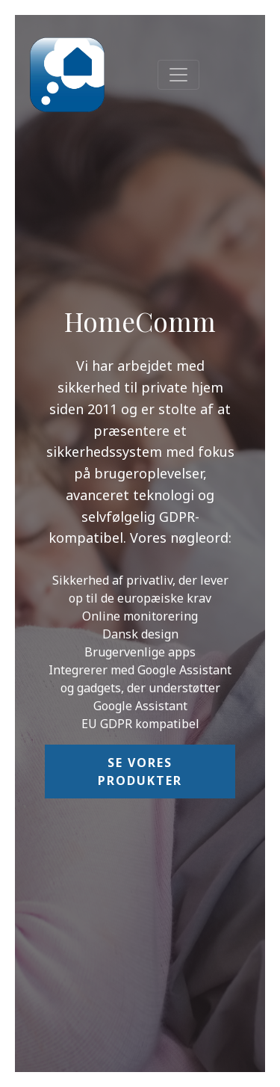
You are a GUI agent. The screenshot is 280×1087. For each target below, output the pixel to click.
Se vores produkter (140, 771)
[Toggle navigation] (178, 75)
